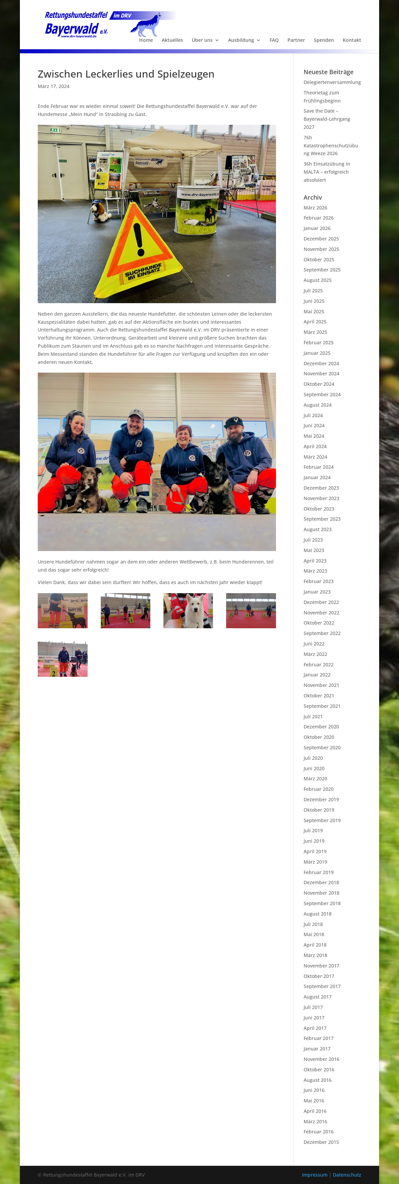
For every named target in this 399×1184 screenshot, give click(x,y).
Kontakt (352, 40)
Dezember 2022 (321, 602)
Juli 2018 (313, 924)
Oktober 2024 (319, 384)
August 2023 (318, 529)
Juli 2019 (313, 830)
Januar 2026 (317, 228)
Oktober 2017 (319, 976)
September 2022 (322, 633)
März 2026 (315, 207)
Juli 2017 (313, 1007)
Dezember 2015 (321, 1142)
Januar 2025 (317, 353)
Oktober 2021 (319, 695)
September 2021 (322, 706)
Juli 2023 (313, 540)
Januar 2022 (317, 674)
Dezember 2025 (321, 238)
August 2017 (318, 996)
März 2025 (315, 332)
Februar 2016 (319, 1131)
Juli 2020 (313, 758)
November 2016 (321, 1059)
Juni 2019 (314, 841)
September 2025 (322, 269)
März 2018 (315, 955)
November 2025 (321, 249)
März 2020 (315, 778)
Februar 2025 (319, 342)
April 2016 (315, 1111)
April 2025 (315, 321)
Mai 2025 (314, 311)
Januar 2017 (317, 1048)
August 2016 (318, 1080)
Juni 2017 (314, 1017)
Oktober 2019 (319, 810)
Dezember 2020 (321, 726)
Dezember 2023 (321, 488)
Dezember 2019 (321, 799)
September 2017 (322, 986)
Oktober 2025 (319, 259)
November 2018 (321, 893)
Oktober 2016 (319, 1069)
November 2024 (321, 373)
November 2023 (321, 498)
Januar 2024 (317, 477)
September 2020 (322, 747)
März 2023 (315, 571)
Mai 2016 (314, 1100)
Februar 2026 (319, 217)
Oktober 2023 (319, 509)
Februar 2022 (319, 664)
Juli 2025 (313, 290)
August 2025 (318, 280)
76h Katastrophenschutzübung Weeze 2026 (331, 145)
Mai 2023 (314, 550)
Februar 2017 (319, 1038)
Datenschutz (347, 1175)
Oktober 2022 (319, 622)
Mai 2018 (314, 934)
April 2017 (315, 1028)
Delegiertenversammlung (332, 82)
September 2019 (322, 820)
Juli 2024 (313, 415)
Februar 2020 (319, 789)
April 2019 (315, 851)
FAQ (274, 40)
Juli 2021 (313, 716)
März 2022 (315, 654)
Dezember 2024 (321, 363)
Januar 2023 (317, 591)
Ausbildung (241, 40)
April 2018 (315, 945)
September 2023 (322, 519)
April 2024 (315, 446)
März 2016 (315, 1121)
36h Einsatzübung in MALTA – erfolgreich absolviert (327, 172)
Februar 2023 (319, 581)
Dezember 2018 (321, 882)
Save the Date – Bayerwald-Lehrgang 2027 (327, 119)
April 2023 (315, 560)
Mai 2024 (314, 436)
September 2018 (322, 903)
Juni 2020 (314, 768)
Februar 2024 (319, 467)
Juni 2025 (314, 301)
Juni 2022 (314, 643)
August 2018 (318, 914)
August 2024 (318, 405)
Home (146, 40)
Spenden (324, 40)
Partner (296, 40)
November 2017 (321, 965)
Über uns (202, 40)
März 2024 (315, 457)
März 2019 (315, 862)
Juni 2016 (314, 1090)
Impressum (315, 1175)
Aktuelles (172, 40)
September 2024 (322, 394)
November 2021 (321, 685)
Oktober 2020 (319, 737)
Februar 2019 (319, 872)
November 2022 (321, 612)
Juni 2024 (314, 425)
